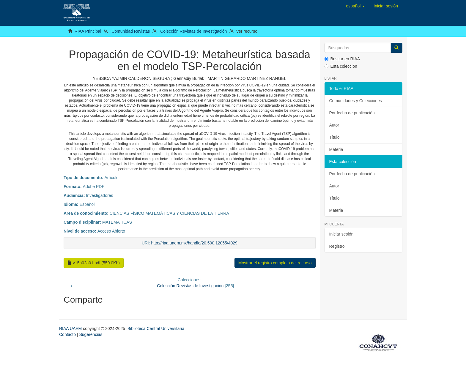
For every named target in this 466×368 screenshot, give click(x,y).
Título (334, 137)
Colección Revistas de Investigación (193, 31)
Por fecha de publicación (352, 112)
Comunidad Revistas (130, 31)
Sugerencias (90, 334)
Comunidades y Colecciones (355, 100)
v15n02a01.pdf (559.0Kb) (93, 262)
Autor (334, 125)
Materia (336, 149)
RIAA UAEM (71, 328)
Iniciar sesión (341, 234)
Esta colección (341, 66)
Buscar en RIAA (342, 58)
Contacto (67, 334)
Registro (337, 246)
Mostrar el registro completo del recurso (275, 262)
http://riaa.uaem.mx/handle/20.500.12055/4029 (194, 243)
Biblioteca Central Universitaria (155, 328)
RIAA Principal (88, 31)
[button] (355, 6)
